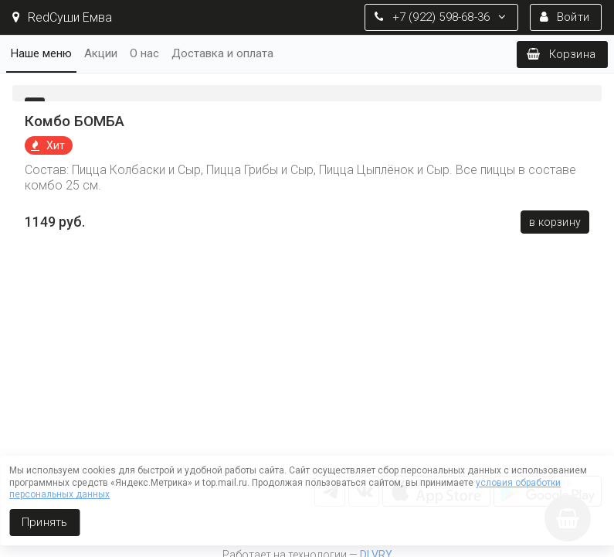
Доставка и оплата (222, 53)
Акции (100, 53)
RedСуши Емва (62, 17)
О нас (144, 53)
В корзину (555, 222)
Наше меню (41, 53)
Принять (44, 522)
